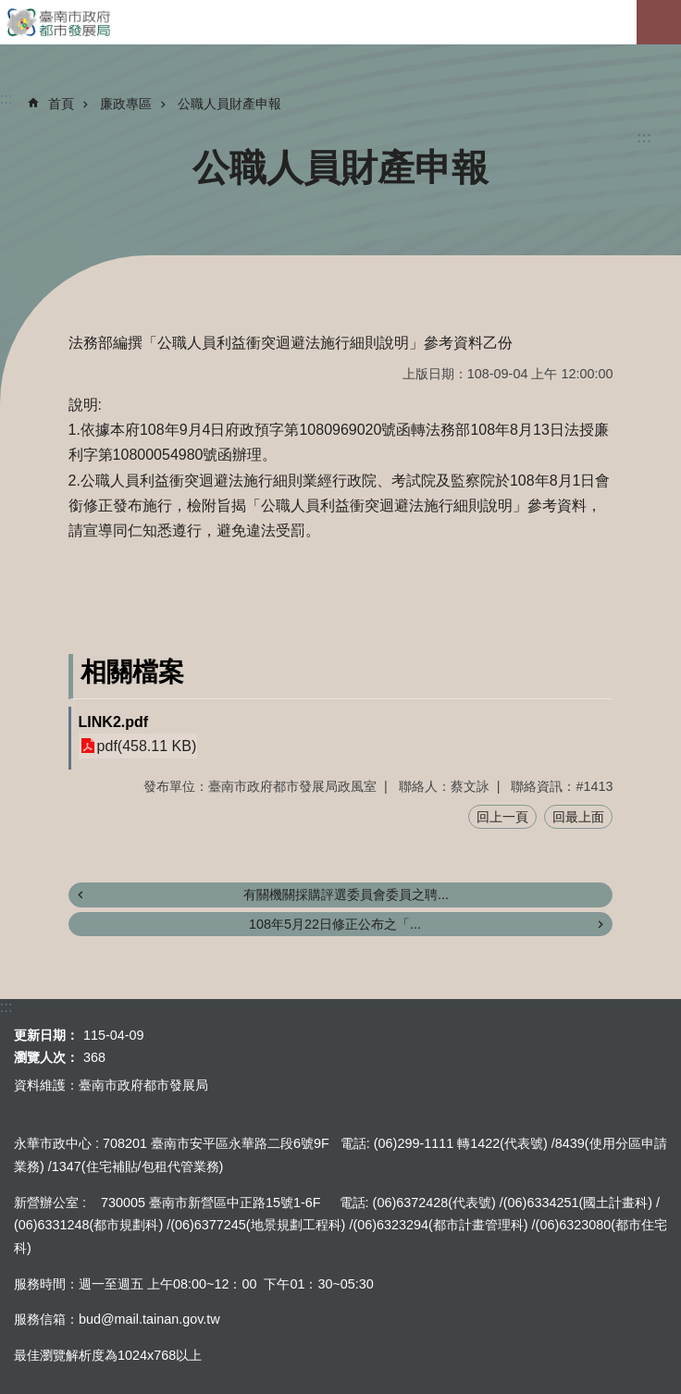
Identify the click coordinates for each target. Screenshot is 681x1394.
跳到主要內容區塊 (9, 9)
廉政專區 (126, 103)
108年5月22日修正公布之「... (335, 924)
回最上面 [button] (578, 816)
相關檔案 (132, 672)
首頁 (61, 103)
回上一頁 (502, 816)
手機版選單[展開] (659, 22)
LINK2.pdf (114, 722)
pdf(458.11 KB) (147, 746)
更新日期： (46, 1035)
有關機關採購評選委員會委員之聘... (346, 894)
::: (644, 137)
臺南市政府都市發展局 (340, 22)
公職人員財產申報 (229, 103)
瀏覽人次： (46, 1057)
